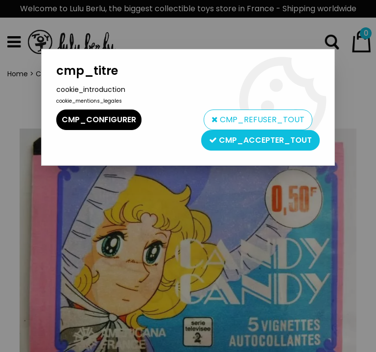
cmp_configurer (99, 119)
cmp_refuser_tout (258, 119)
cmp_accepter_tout (260, 140)
